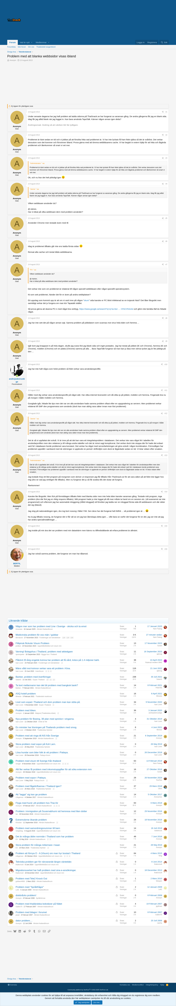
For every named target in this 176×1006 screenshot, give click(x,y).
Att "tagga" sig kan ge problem (31, 794)
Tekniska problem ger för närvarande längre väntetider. (44, 862)
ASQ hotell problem (26, 693)
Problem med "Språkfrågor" (30, 887)
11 (50, 679)
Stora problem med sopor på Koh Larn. (36, 744)
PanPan (159, 780)
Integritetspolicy (152, 985)
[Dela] (163, 112)
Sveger (18, 764)
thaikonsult (19, 865)
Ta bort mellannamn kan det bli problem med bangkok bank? (47, 685)
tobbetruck (158, 831)
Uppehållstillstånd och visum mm (49, 646)
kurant (160, 646)
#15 (166, 526)
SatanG (18, 680)
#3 (166, 158)
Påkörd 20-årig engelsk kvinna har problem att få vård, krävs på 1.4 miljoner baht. (57, 660)
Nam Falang (157, 629)
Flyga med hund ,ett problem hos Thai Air (37, 803)
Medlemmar (41, 42)
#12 (166, 413)
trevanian (19, 629)
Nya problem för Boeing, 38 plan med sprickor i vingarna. (45, 719)
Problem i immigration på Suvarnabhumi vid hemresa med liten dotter (51, 811)
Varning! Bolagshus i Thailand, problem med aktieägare (44, 651)
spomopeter (20, 654)
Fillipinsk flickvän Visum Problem (32, 643)
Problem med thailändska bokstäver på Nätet (39, 904)
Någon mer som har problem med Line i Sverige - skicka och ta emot (51, 626)
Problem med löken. (26, 710)
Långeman (19, 797)
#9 (166, 341)
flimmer (159, 730)
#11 (166, 390)
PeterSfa (159, 688)
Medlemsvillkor (138, 985)
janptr (18, 915)
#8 (166, 318)
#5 (166, 218)
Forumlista (11, 47)
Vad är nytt (25, 42)
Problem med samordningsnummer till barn (38, 828)
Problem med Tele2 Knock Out (31, 878)
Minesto (18, 696)
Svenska (12, 985)
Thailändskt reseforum (44, 696)
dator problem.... (24, 920)
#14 (166, 492)
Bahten (18, 688)
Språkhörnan (40, 898)
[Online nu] (17, 376)
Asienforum (39, 671)
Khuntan (19, 823)
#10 (166, 364)
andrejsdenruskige (155, 713)
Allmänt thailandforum (45, 629)
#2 (166, 135)
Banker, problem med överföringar (33, 677)
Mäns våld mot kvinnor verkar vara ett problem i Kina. (43, 668)
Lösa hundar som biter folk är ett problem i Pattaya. (42, 752)
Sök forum (22, 47)
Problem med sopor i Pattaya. (31, 777)
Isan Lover (19, 663)
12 (54, 679)
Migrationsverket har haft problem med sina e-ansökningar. (46, 870)
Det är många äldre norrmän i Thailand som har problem (45, 836)
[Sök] (164, 42)
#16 (166, 549)
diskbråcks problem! (26, 895)
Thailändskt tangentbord (45, 47)
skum (86, 300)
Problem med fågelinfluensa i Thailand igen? (38, 786)
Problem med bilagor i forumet (31, 912)
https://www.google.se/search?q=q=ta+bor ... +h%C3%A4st (106, 309)
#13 (166, 455)
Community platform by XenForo (88, 990)
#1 (166, 112)
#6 (166, 241)
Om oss (31, 47)
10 (47, 679)
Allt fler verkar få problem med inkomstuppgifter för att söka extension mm (54, 769)
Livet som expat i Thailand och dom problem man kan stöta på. (48, 702)
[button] (32, 42)
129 (68, 637)
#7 (166, 264)
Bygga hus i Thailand (49, 654)
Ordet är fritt (42, 722)
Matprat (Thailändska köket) (45, 713)
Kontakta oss (125, 985)
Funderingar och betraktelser (49, 638)
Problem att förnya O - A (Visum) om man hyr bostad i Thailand (48, 853)
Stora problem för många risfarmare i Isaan (38, 845)
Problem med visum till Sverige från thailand (38, 761)
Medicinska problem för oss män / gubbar (37, 635)
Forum (12, 42)
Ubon (160, 789)
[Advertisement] (134, 20)
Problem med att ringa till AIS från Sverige (37, 735)
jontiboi (18, 646)
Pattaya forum (45, 755)
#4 (166, 184)
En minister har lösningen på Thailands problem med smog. (46, 727)
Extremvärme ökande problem (31, 819)
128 (64, 637)
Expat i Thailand (38, 680)
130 (72, 637)
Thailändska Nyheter (44, 730)
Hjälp (162, 985)
